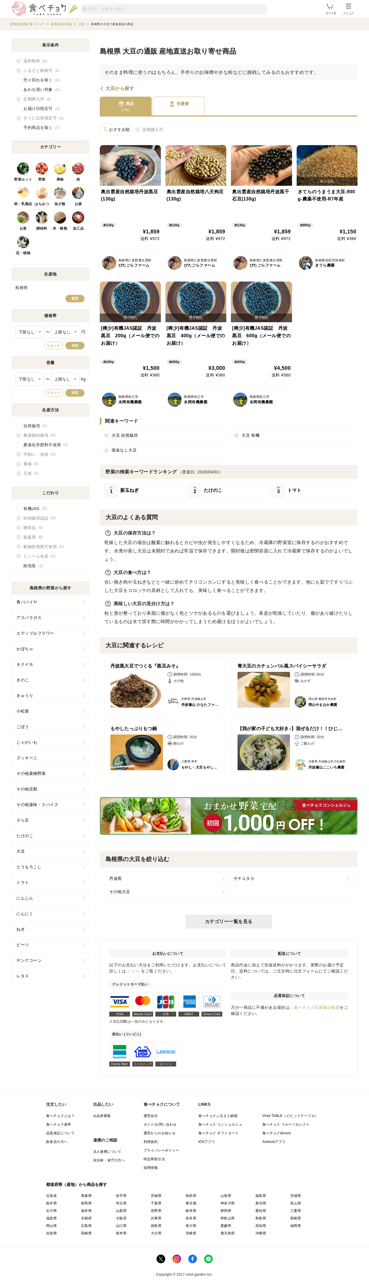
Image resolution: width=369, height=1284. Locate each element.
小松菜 (22, 711)
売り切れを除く (42, 80)
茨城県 (295, 1196)
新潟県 (260, 1203)
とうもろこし (29, 867)
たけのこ (24, 835)
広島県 (86, 1226)
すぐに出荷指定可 (44, 118)
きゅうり (24, 695)
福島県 (260, 1196)
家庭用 (34, 537)
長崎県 (86, 1233)
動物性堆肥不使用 (44, 546)
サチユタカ (244, 878)
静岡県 (226, 1211)
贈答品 (34, 527)
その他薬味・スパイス (37, 804)
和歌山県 (228, 1218)
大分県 (156, 1233)
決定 (74, 346)
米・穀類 (60, 228)
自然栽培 (36, 425)
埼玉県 (121, 1203)
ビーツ (22, 944)
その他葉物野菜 (31, 773)
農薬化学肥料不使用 (46, 444)
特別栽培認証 (40, 518)
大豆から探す (120, 88)
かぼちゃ (24, 648)
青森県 (86, 1196)
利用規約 (151, 1142)
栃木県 (51, 1203)
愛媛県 (226, 1226)
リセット (54, 346)
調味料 (41, 228)
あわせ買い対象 (42, 89)
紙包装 (34, 565)
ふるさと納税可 (42, 70)
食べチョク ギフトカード (218, 1133)
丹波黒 (115, 878)
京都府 (86, 1218)
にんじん (24, 898)
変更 (74, 299)
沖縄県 (260, 1233)
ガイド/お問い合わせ (160, 1124)
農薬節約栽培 (40, 435)
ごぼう (22, 726)
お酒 (78, 204)
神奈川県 (228, 1203)
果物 (60, 179)
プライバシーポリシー (161, 1150)
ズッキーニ (26, 758)
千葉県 (156, 1203)
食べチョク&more (276, 1133)
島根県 (295, 1218)
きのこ (22, 680)
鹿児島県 (228, 1233)
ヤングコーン (29, 960)
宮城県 (156, 1196)
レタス (22, 976)
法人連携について (107, 1152)
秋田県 (191, 1196)
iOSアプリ (206, 1142)
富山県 (295, 1203)
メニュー (348, 9)
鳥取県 (260, 1218)
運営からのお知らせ (160, 1133)
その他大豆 (119, 891)
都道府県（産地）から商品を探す (76, 1184)
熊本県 (121, 1233)
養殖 (32, 463)
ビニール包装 (40, 556)
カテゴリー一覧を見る (229, 921)
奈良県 (191, 1218)
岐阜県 (191, 1211)
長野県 (156, 1211)
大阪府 (121, 1218)
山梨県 (121, 1211)
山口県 (121, 1226)
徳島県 (156, 1226)
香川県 (191, 1226)
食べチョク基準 (58, 1124)
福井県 (86, 1211)
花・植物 (23, 253)
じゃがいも (26, 742)
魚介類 (59, 204)
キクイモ (24, 664)
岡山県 (51, 1226)
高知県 (260, 1226)
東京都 (191, 1203)
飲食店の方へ (56, 1142)
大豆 (20, 851)
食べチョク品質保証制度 (317, 1007)
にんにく (24, 913)
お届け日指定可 (42, 108)
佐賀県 (51, 1233)
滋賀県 (51, 1218)
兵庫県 (156, 1218)
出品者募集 (102, 1116)
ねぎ (20, 929)
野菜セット (23, 179)
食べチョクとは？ (60, 1116)
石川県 (51, 1211)
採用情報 (151, 1168)
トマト (22, 882)
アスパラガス (29, 617)
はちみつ (42, 204)
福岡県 (295, 1226)
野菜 (42, 179)
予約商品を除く (42, 127)
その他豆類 (26, 789)
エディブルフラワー (35, 633)
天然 (32, 473)
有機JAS (36, 508)
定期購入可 (152, 129)
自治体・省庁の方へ (109, 1160)
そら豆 (22, 820)
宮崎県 (191, 1233)
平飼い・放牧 (40, 454)
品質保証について (60, 1133)
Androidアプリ (274, 1142)
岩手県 (121, 1196)
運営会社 (151, 1116)
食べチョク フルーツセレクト (286, 1124)
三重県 (295, 1211)
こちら (133, 971)
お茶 (23, 228)
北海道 (51, 1196)
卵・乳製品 (23, 204)
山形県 (226, 1196)
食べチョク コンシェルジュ (220, 1124)
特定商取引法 (154, 1159)
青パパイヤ (26, 602)
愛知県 (260, 1211)
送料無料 (36, 61)
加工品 (78, 228)
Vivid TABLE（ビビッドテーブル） (290, 1116)
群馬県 (86, 1203)
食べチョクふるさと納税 (218, 1116)
